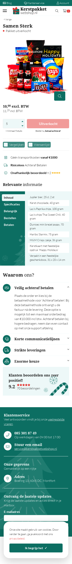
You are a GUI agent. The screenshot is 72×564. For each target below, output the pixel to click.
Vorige (8, 19)
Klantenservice (34, 3)
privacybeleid (17, 538)
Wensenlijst (42, 145)
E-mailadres (12, 511)
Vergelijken (16, 145)
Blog (7, 3)
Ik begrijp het (36, 548)
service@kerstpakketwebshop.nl (35, 449)
